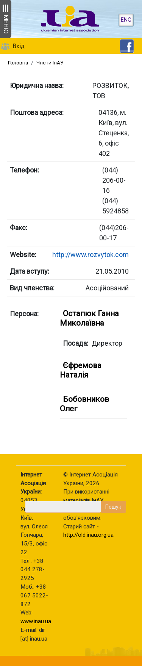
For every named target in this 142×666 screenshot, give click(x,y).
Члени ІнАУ (50, 63)
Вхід (18, 46)
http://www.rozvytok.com (90, 255)
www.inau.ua (35, 621)
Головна (18, 63)
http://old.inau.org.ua (88, 534)
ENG (126, 20)
